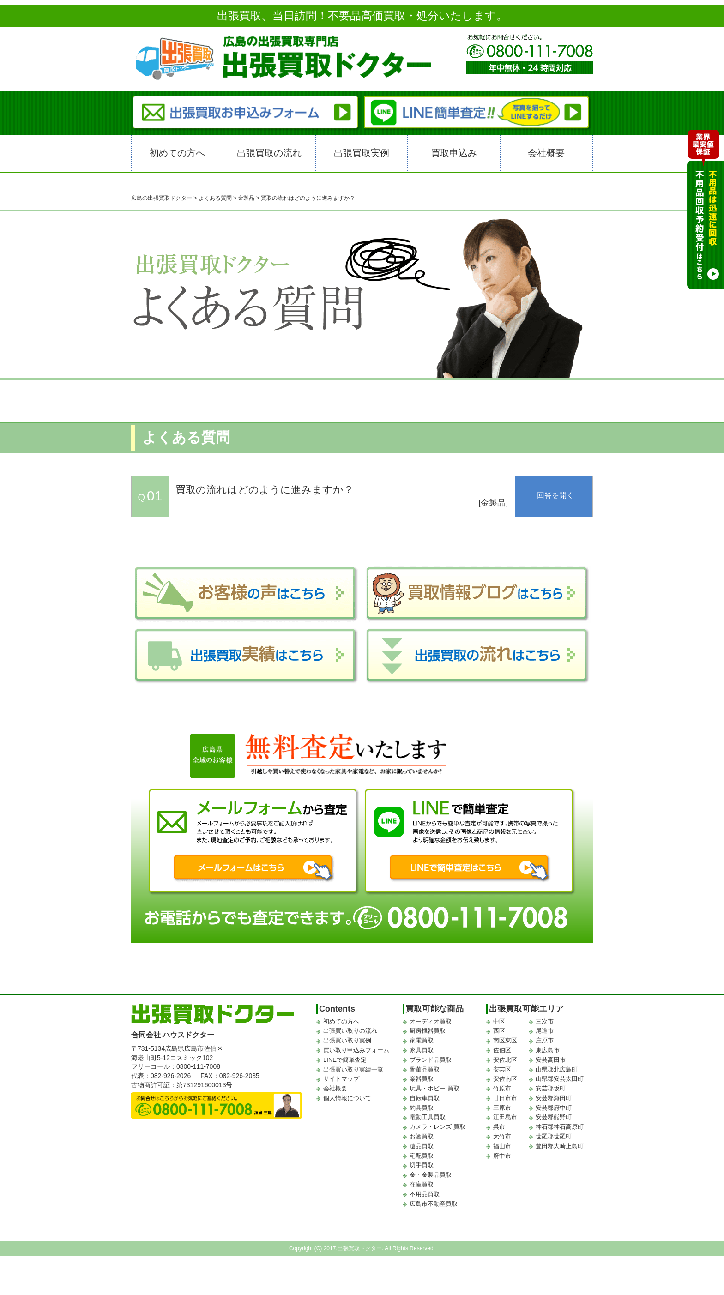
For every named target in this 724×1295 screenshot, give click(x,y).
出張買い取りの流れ (350, 1030)
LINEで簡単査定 (345, 1059)
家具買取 (422, 1050)
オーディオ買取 (431, 1021)
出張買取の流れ (269, 153)
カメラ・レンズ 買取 (437, 1126)
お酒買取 (422, 1136)
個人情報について (347, 1098)
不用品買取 (425, 1194)
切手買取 (422, 1165)
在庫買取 (422, 1184)
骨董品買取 (425, 1069)
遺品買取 (422, 1146)
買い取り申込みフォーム (356, 1050)
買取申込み (454, 153)
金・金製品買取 (431, 1174)
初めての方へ (177, 153)
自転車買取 (425, 1098)
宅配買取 (422, 1155)
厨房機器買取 (428, 1030)
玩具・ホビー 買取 (434, 1088)
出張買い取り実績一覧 (353, 1069)
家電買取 (422, 1040)
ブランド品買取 (431, 1059)
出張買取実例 (361, 153)
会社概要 (546, 153)
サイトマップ (341, 1078)
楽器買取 (422, 1078)
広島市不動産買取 (434, 1203)
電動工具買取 (428, 1117)
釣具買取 (422, 1107)
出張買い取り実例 (347, 1040)
